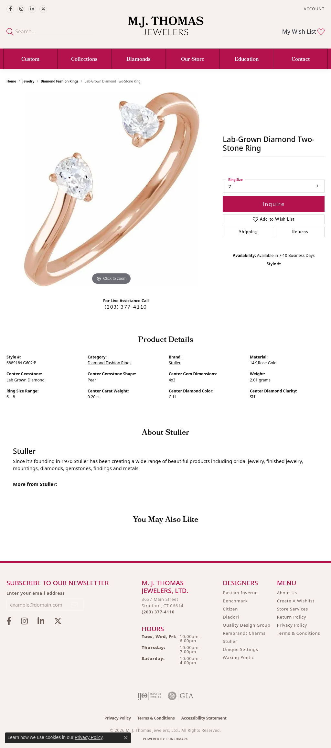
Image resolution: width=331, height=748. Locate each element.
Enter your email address (35, 593)
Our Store (192, 59)
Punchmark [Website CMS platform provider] (177, 739)
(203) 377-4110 (126, 306)
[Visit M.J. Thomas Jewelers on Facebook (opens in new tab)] (10, 9)
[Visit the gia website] (181, 696)
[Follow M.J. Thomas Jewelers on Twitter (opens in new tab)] (43, 9)
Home (11, 81)
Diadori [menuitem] (231, 617)
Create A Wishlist (296, 601)
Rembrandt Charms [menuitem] (244, 633)
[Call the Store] (158, 612)
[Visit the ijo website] (149, 696)
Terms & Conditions (298, 633)
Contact (301, 59)
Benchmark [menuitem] (235, 601)
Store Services (292, 609)
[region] (111, 189)
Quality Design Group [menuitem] (246, 625)
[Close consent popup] (126, 738)
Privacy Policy (292, 625)
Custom (30, 59)
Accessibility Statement (204, 718)
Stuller (175, 363)
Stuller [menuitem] (230, 641)
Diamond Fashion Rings (59, 81)
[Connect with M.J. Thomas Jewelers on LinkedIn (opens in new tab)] (32, 9)
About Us (287, 593)
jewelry (28, 81)
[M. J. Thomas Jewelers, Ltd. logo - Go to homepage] (165, 29)
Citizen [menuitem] (230, 609)
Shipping (248, 232)
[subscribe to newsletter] (74, 604)
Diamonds (138, 59)
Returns (300, 232)
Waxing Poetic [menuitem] (238, 657)
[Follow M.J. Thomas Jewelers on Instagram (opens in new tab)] (21, 9)
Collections (84, 59)
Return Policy (291, 617)
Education (247, 59)
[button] (314, 9)
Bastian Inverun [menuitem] (240, 593)
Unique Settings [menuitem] (240, 649)
